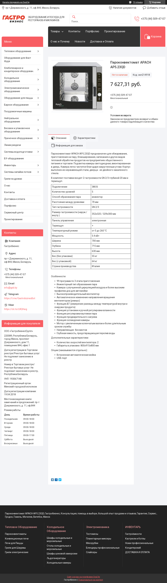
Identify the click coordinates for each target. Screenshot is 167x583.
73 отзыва (138, 2)
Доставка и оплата (14, 199)
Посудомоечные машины (18, 111)
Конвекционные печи (17, 538)
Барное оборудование (16, 104)
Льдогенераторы (56, 558)
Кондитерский (133, 547)
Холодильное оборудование (12, 80)
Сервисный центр (14, 212)
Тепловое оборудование (17, 51)
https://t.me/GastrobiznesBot (19, 298)
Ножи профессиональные (139, 543)
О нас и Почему (60, 41)
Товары (55, 31)
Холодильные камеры (59, 562)
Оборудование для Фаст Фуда (17, 60)
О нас (7, 185)
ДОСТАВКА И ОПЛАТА (137, 552)
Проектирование (114, 31)
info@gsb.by (10, 287)
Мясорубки (92, 543)
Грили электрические (16, 552)
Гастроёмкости (133, 534)
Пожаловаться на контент (90, 580)
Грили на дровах (13, 178)
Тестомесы (92, 534)
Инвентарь (10, 165)
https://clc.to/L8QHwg (15, 309)
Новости (80, 41)
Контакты (74, 31)
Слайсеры (91, 552)
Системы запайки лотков (17, 172)
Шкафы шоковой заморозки (62, 553)
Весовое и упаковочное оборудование (17, 130)
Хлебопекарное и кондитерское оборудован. (19, 70)
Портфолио (92, 31)
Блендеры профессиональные (103, 547)
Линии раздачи (12, 145)
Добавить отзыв (156, 7)
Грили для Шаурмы (15, 547)
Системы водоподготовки (18, 151)
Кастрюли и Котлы (135, 538)
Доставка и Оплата (101, 41)
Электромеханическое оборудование (16, 90)
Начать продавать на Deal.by (16, 2)
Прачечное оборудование (18, 138)
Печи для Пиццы (14, 543)
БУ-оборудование (14, 158)
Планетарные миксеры (98, 538)
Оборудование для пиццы (18, 98)
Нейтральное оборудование (12, 120)
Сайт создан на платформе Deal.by (83, 577)
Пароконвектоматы (15, 534)
